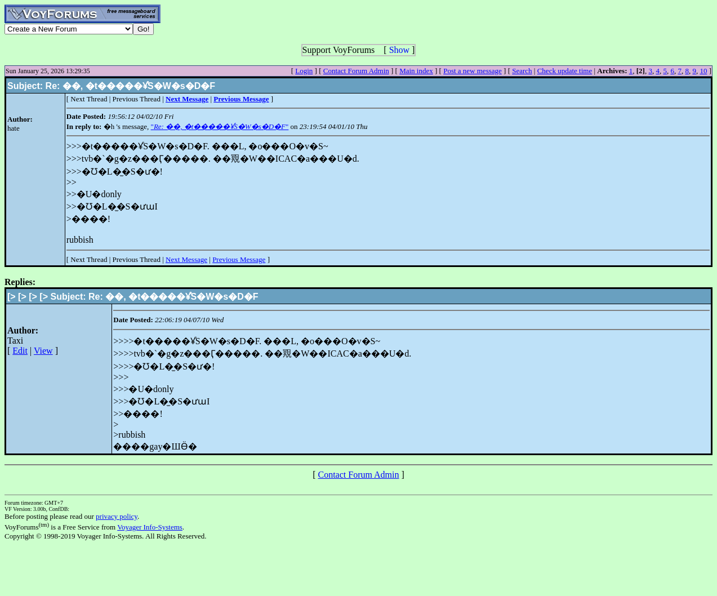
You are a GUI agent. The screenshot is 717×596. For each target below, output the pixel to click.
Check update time (564, 70)
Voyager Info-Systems (149, 527)
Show (399, 50)
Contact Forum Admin (356, 70)
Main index (416, 70)
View (43, 350)
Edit (20, 350)
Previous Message (238, 259)
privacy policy (116, 516)
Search (522, 70)
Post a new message (472, 70)
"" (220, 126)
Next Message (186, 259)
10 (703, 70)
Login (304, 70)
